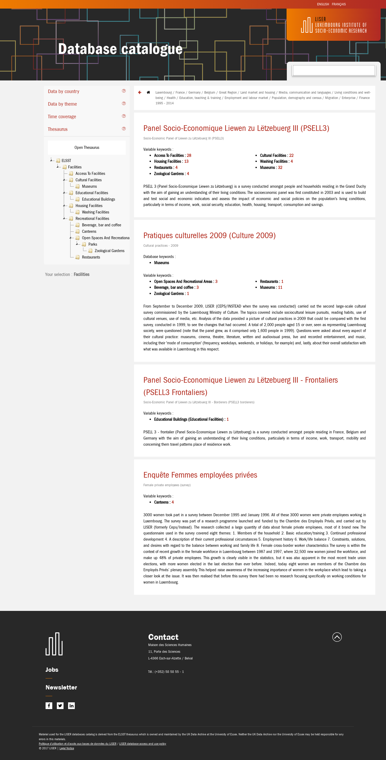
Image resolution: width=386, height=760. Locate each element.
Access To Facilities (86, 173)
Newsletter (61, 687)
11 (280, 287)
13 (186, 161)
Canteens (85, 231)
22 (291, 155)
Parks (88, 244)
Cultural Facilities (85, 180)
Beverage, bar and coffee (97, 225)
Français (339, 4)
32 (280, 167)
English (323, 4)
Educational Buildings (94, 199)
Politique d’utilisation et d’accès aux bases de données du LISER (77, 744)
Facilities (71, 167)
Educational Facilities (88, 193)
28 (189, 155)
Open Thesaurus (87, 147)
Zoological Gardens (105, 251)
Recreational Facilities (88, 218)
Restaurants (87, 257)
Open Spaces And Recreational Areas (107, 238)
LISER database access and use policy (142, 744)
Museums (85, 186)
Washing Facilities (91, 212)
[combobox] (334, 70)
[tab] (87, 92)
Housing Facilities (85, 205)
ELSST (63, 160)
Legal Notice (67, 748)
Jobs (52, 669)
